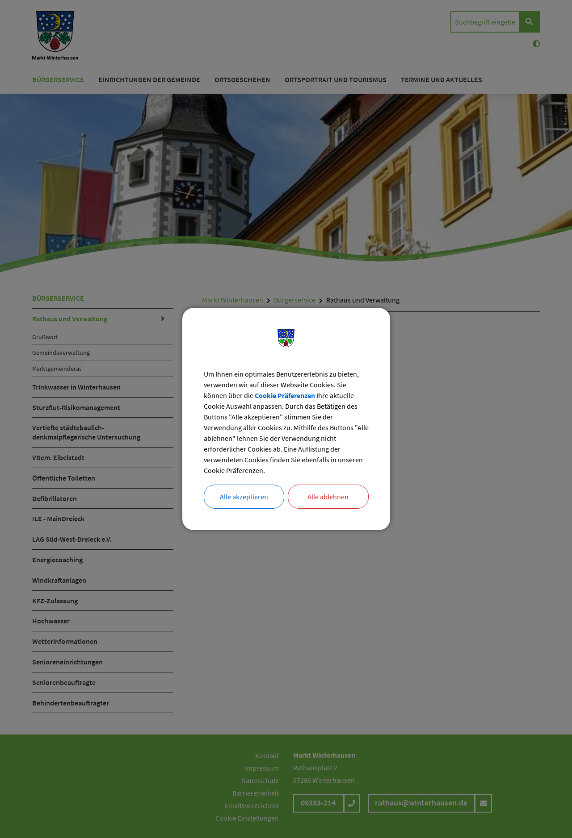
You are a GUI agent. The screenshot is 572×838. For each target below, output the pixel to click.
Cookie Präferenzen (285, 395)
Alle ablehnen (328, 496)
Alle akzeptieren (244, 496)
